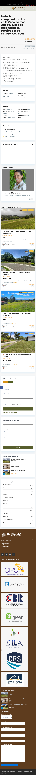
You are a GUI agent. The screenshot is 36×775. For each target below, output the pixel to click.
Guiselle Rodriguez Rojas (11, 193)
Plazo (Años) (6, 435)
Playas (4, 510)
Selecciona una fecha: (6, 716)
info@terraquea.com (12, 4)
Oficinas (5, 503)
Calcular (18, 447)
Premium (5, 513)
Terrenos (3, 46)
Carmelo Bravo (9, 285)
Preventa (5, 516)
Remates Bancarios (8, 519)
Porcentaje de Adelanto (9, 429)
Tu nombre (13, 722)
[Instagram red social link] (21, 2)
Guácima (4, 289)
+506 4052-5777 (21, 4)
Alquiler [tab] (11, 382)
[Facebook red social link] (15, 2)
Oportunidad (6, 507)
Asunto (13, 740)
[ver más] (16, 241)
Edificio (5, 491)
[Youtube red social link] (19, 2)
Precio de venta (7, 423)
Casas (4, 487)
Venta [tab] (5, 382)
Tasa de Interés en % (8, 440)
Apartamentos (7, 484)
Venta (9, 46)
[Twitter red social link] (17, 2)
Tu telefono (13, 734)
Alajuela (11, 49)
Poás (3, 247)
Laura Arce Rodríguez (10, 244)
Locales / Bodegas (8, 497)
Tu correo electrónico (13, 728)
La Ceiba (15, 49)
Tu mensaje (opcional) (13, 753)
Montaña (5, 500)
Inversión (5, 494)
